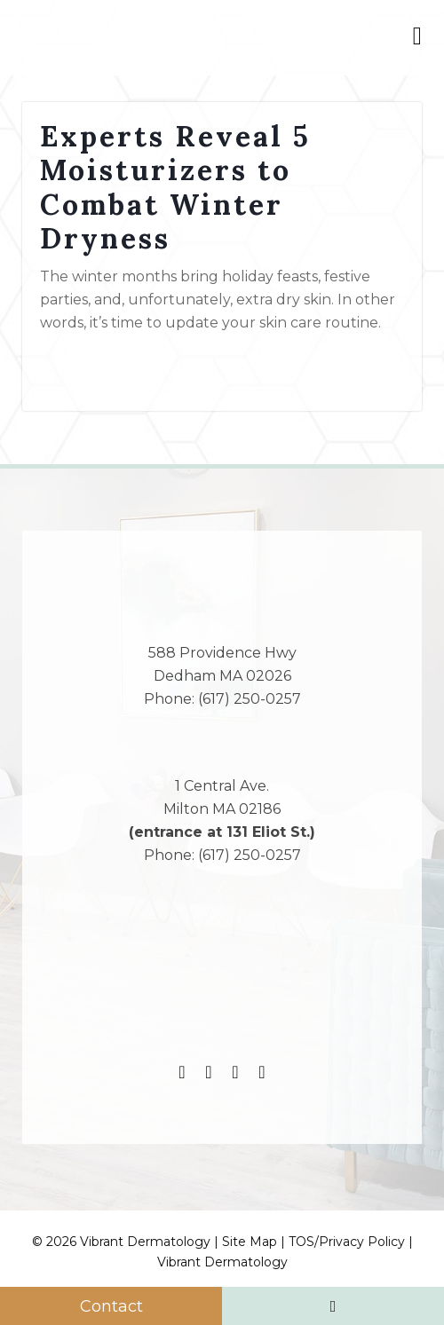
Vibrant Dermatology (222, 1262)
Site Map (249, 1242)
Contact (111, 1306)
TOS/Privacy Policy (347, 1242)
